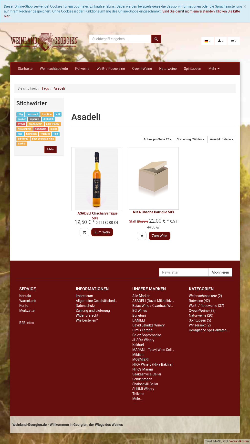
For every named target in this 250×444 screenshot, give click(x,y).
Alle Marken (141, 296)
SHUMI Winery (143, 389)
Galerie (221, 139)
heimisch (31, 133)
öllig (20, 114)
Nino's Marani (142, 369)
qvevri (21, 124)
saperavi (35, 119)
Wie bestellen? (87, 320)
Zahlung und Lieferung (93, 310)
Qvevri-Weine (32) (202, 310)
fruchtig (45, 133)
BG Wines (139, 310)
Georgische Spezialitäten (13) (211, 330)
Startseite (25, 69)
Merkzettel (27, 310)
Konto (23, 306)
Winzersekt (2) (200, 325)
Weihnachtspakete (54, 69)
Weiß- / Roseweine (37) (206, 306)
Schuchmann (142, 379)
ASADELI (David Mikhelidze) (153, 301)
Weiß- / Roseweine (111, 69)
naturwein (40, 129)
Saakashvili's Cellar (146, 374)
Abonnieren (220, 272)
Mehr (214, 69)
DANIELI (138, 320)
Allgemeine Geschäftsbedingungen (102, 301)
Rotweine (82, 69)
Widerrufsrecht (87, 315)
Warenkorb (27, 301)
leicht (53, 129)
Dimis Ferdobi (142, 330)
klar (20, 133)
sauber (22, 119)
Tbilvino (138, 394)
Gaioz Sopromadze (146, 335)
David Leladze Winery (148, 325)
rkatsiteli (48, 119)
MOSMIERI (140, 359)
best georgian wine (43, 138)
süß (57, 114)
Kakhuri (138, 345)
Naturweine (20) (201, 315)
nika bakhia (24, 129)
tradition (47, 114)
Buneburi (139, 315)
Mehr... (137, 399)
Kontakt (25, 296)
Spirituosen (192, 69)
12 (158, 139)
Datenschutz (85, 306)
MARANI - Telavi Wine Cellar (153, 350)
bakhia (21, 143)
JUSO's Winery (143, 340)
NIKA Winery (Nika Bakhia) (152, 364)
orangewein (35, 124)
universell (32, 114)
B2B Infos (26, 323)
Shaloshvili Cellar (145, 384)
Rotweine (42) (199, 301)
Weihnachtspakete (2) (205, 296)
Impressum (84, 296)
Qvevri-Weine (142, 69)
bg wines (23, 138)
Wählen (191, 139)
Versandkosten (239, 441)
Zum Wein (102, 232)
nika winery (52, 124)
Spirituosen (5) (200, 320)
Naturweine (168, 69)
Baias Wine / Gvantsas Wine (153, 306)
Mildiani (138, 355)
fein (56, 133)
